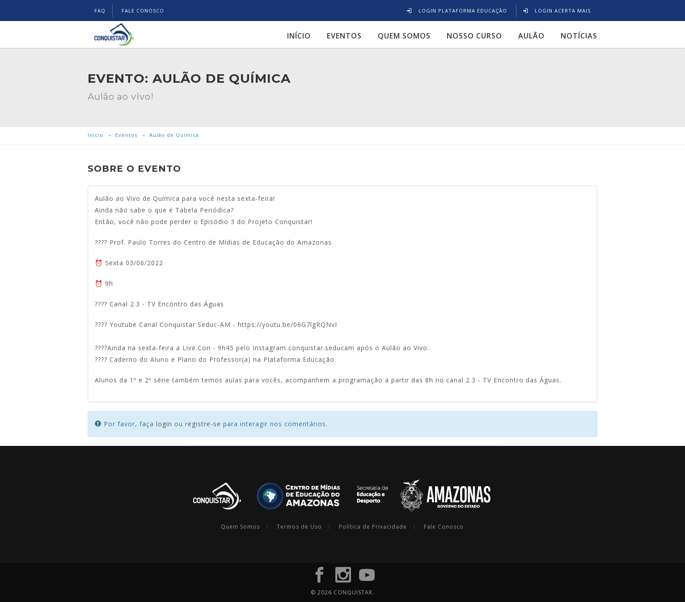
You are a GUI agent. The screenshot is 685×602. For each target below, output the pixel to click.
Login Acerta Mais (557, 10)
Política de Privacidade (373, 527)
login (164, 424)
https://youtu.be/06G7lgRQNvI (287, 324)
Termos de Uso (299, 527)
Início (299, 35)
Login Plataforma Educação (457, 10)
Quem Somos (404, 35)
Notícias (579, 35)
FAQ (100, 10)
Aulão (531, 35)
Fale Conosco (444, 527)
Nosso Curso (474, 35)
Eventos (344, 35)
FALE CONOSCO (143, 10)
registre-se (203, 424)
